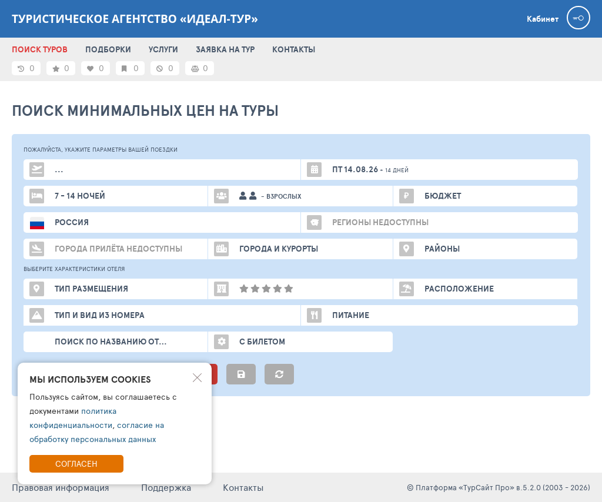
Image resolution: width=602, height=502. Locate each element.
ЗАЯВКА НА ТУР (225, 49)
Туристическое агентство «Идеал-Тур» (135, 18)
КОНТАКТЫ (293, 49)
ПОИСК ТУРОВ (40, 49)
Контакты (243, 487)
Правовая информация (60, 487)
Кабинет (542, 19)
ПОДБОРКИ (108, 49)
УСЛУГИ (163, 49)
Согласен (76, 463)
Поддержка (166, 487)
